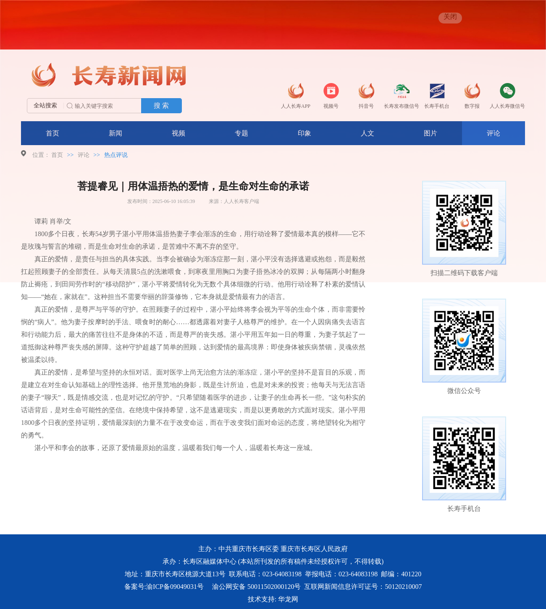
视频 (178, 133)
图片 (430, 133)
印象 (304, 133)
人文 (367, 133)
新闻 (115, 133)
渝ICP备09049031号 (175, 586)
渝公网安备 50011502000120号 (256, 586)
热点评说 (116, 155)
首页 (52, 133)
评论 (493, 133)
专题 (241, 133)
